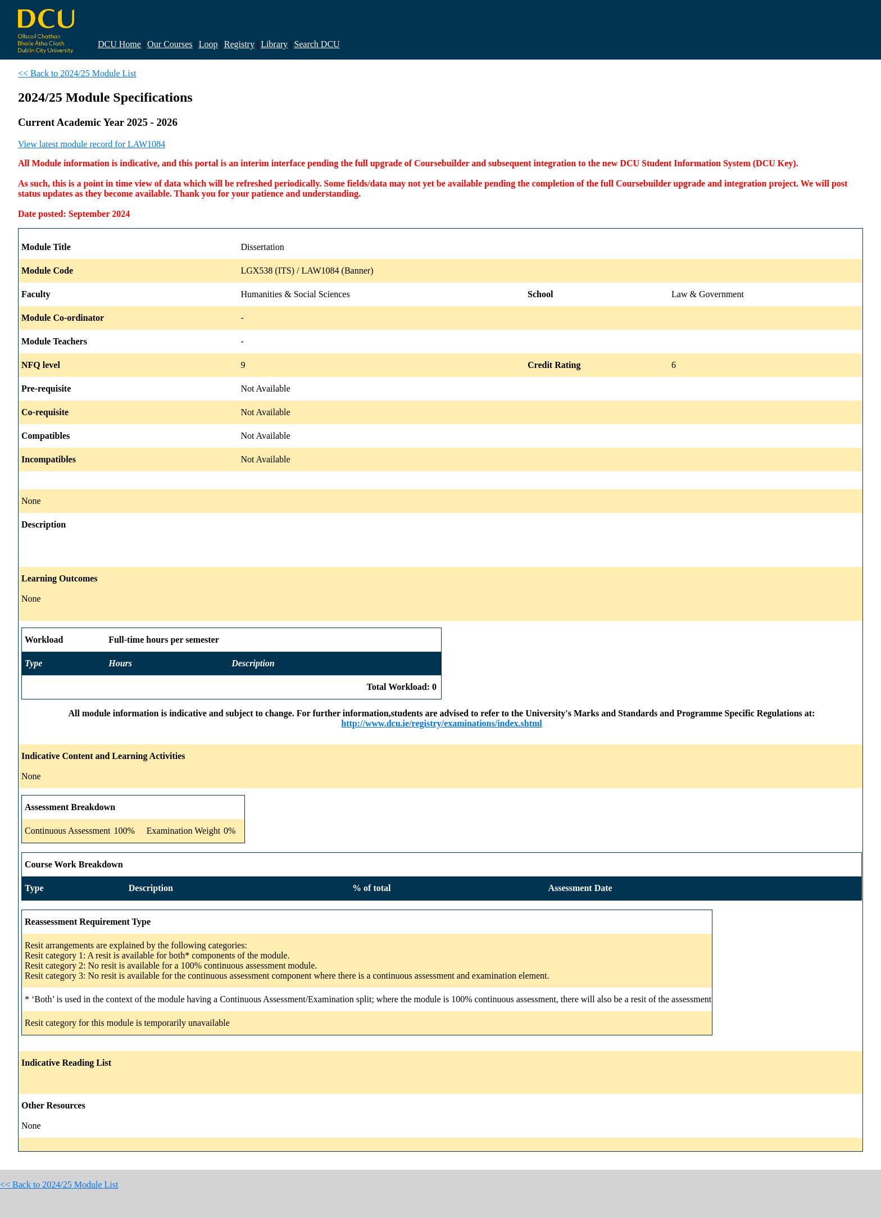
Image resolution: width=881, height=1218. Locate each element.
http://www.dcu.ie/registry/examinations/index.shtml (441, 723)
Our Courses (169, 44)
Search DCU (316, 44)
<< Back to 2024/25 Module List (77, 73)
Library (274, 44)
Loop (208, 44)
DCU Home (119, 44)
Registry (239, 44)
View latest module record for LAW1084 (91, 144)
